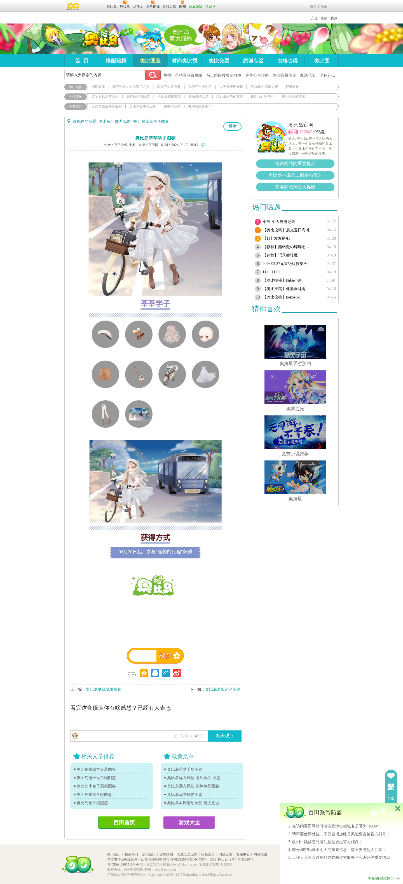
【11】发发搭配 (276, 238)
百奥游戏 (73, 6)
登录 (313, 6)
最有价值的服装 (138, 96)
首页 (81, 60)
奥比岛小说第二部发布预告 (295, 175)
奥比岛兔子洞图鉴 (92, 803)
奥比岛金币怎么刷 (142, 106)
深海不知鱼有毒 (169, 87)
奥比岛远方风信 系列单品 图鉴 (193, 777)
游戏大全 (189, 822)
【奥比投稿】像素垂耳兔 (284, 289)
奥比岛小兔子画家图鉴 (96, 786)
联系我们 (131, 854)
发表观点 (225, 735)
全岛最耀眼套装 (169, 96)
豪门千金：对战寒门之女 (131, 87)
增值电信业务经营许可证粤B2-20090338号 (138, 859)
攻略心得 (287, 60)
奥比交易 (219, 60)
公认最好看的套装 (229, 96)
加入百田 (149, 854)
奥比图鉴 (150, 60)
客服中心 (243, 854)
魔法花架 (308, 75)
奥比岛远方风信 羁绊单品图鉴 (193, 786)
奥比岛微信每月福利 (107, 106)
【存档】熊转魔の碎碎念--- (286, 247)
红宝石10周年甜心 (105, 96)
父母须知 (166, 854)
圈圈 (293, 132)
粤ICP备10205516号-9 (123, 864)
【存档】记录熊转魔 (280, 255)
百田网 (94, 6)
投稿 (232, 126)
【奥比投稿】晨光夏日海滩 (286, 230)
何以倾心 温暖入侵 (264, 87)
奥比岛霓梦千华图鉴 (184, 769)
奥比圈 (321, 60)
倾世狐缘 (98, 87)
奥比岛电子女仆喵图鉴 (96, 777)
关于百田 (114, 854)
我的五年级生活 (200, 87)
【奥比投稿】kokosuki (281, 297)
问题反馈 (225, 854)
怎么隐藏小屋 (284, 75)
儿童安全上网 (187, 854)
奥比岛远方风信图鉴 (184, 794)
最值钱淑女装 (199, 96)
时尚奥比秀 (184, 60)
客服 (324, 18)
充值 (314, 18)
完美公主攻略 (257, 75)
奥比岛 (99, 38)
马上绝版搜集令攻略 (224, 75)
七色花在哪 (329, 75)
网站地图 (260, 854)
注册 (324, 6)
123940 (306, 132)
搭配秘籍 (116, 60)
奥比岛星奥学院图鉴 (94, 794)
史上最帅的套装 (293, 96)
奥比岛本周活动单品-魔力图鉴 (193, 803)
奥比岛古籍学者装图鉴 (96, 769)
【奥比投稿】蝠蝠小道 (282, 280)
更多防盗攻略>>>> (383, 878)
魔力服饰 (122, 121)
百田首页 (124, 822)
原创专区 (253, 60)
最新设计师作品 (262, 96)
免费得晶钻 (172, 106)
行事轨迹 (292, 87)
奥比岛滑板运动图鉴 (222, 689)
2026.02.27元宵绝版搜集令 (285, 264)
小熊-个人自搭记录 (279, 222)
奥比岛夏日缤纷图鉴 (103, 689)
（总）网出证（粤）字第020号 (230, 859)
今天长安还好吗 (231, 87)
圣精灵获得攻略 (188, 75)
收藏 (334, 18)
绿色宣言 (208, 854)
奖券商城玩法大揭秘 (295, 187)
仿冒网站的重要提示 (295, 163)
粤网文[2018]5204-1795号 (188, 859)
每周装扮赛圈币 (200, 106)
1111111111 (272, 272)
